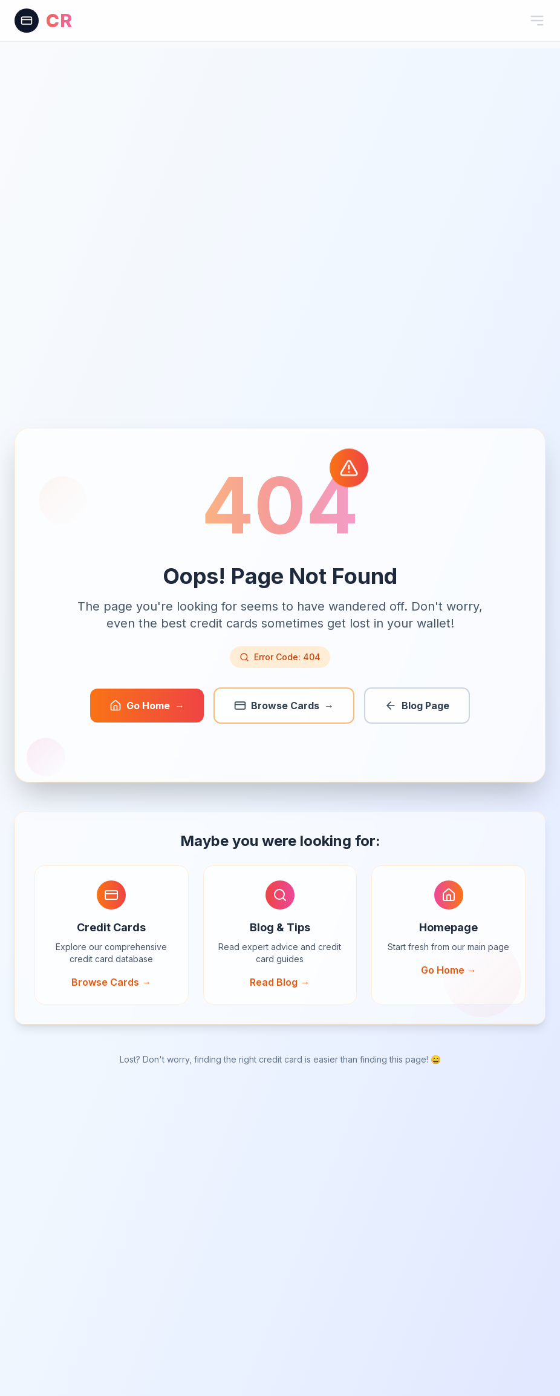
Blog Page (417, 706)
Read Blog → (280, 982)
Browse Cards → (111, 982)
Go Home (146, 705)
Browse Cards (284, 705)
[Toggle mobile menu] (537, 20)
